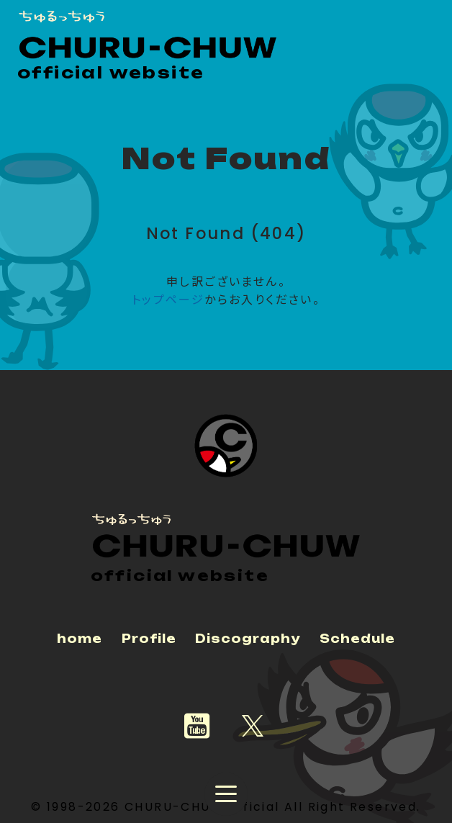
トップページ (168, 299)
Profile (149, 638)
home (79, 638)
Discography (247, 638)
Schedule (357, 638)
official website (110, 72)
